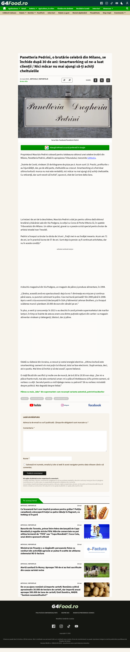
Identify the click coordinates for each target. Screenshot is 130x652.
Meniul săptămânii (79, 13)
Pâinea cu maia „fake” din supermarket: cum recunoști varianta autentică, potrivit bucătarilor (62, 392)
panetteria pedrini (61, 398)
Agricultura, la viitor (46, 8)
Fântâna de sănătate (65, 8)
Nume (26, 462)
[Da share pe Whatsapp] (108, 80)
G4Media (91, 158)
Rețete (22, 13)
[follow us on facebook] (94, 405)
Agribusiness (13, 8)
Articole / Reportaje (39, 79)
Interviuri (96, 8)
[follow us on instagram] (65, 405)
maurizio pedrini (37, 398)
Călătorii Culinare (9, 13)
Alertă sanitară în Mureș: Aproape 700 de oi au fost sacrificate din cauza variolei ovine (51, 573)
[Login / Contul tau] (127, 3)
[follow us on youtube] (35, 405)
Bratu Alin (24, 81)
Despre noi (65, 617)
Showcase (107, 8)
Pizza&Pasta (95, 13)
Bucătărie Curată (82, 8)
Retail (23, 8)
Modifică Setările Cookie (65, 623)
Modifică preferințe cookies (83, 617)
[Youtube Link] (117, 3)
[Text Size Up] (69, 80)
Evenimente (119, 13)
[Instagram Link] (106, 3)
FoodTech (40, 13)
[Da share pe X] (102, 80)
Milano (48, 398)
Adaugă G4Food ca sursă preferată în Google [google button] (65, 148)
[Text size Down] (64, 80)
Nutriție (31, 13)
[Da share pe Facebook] (95, 80)
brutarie (24, 398)
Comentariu (29, 428)
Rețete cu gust (63, 13)
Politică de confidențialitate (47, 617)
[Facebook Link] (101, 3)
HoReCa (32, 8)
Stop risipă (107, 13)
